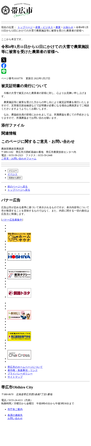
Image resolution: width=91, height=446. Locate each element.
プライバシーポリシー (20, 373)
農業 (58, 27)
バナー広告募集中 (12, 219)
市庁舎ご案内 (15, 409)
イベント (13, 174)
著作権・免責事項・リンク (23, 370)
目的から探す (15, 178)
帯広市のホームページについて (25, 367)
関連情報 (8, 133)
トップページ (25, 27)
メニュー (13, 171)
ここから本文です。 (12, 39)
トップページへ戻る (19, 190)
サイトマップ (15, 377)
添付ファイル (12, 125)
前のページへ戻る (18, 186)
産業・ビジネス (44, 27)
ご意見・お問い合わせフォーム (18, 158)
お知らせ (68, 27)
